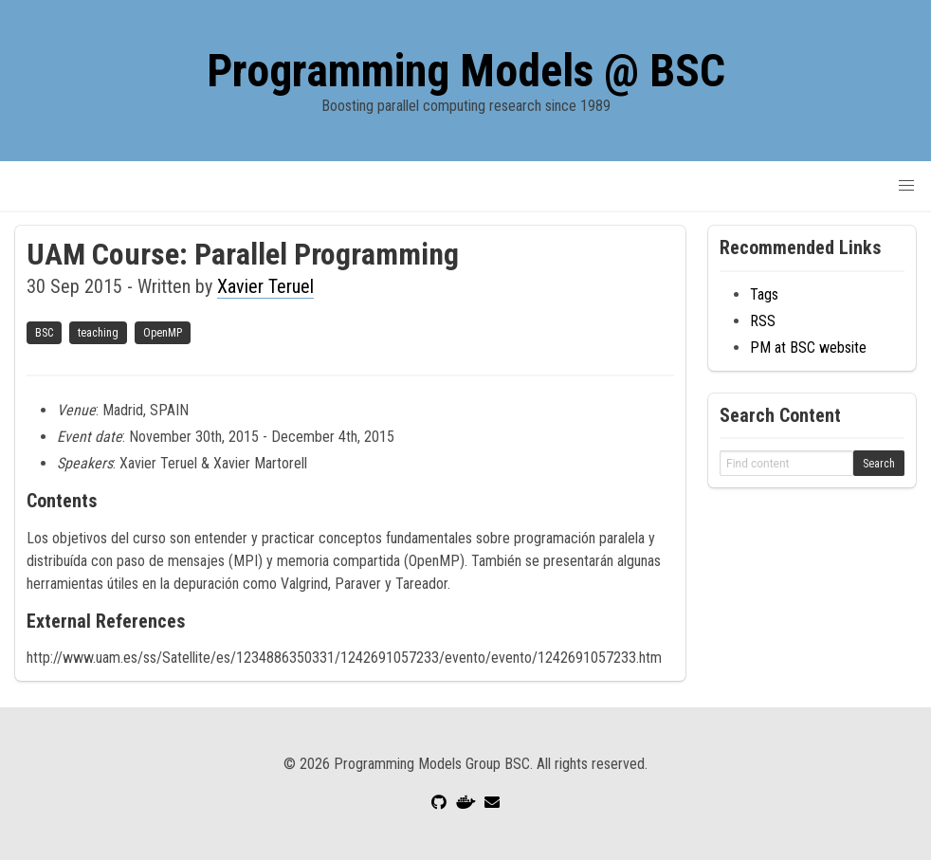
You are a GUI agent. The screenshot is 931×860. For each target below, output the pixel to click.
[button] (906, 185)
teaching (98, 332)
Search (879, 463)
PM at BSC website (808, 348)
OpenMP (162, 332)
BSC (44, 332)
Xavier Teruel (265, 286)
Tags (764, 294)
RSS (763, 321)
